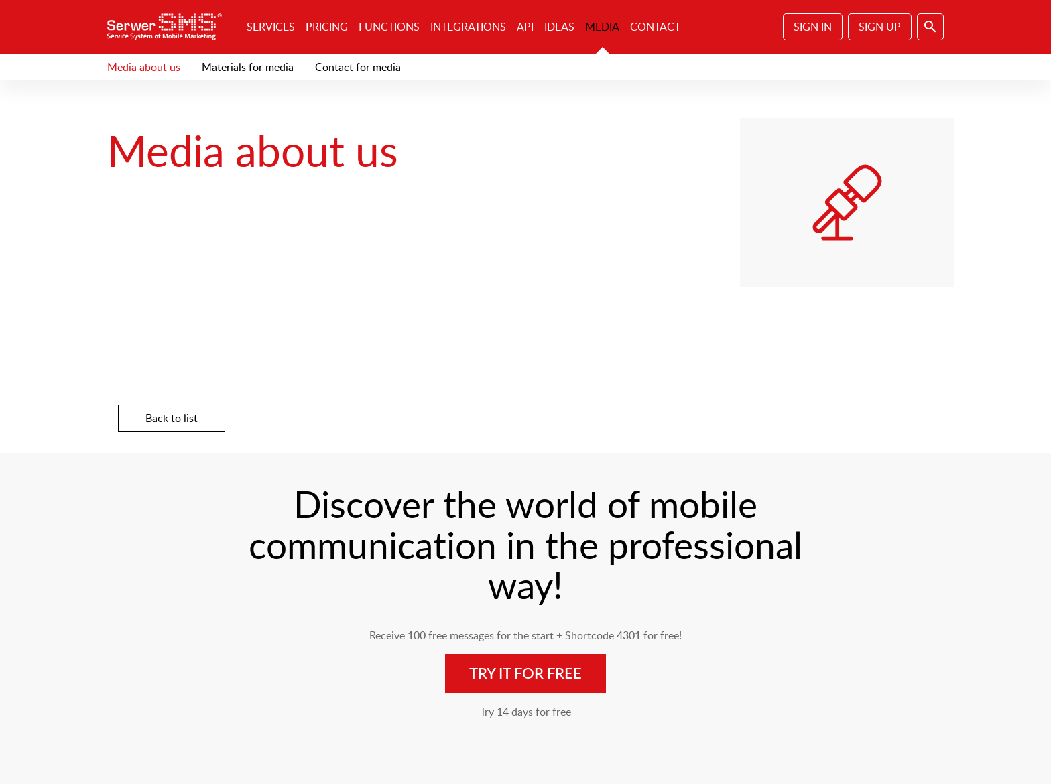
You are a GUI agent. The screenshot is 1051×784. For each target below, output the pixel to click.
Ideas (559, 26)
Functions (389, 26)
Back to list (171, 418)
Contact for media (358, 67)
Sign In (813, 26)
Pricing (327, 26)
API (525, 26)
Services (271, 26)
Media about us (143, 67)
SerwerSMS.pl (169, 27)
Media (602, 26)
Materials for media (248, 67)
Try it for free (525, 673)
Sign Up (880, 26)
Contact (655, 26)
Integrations (468, 26)
